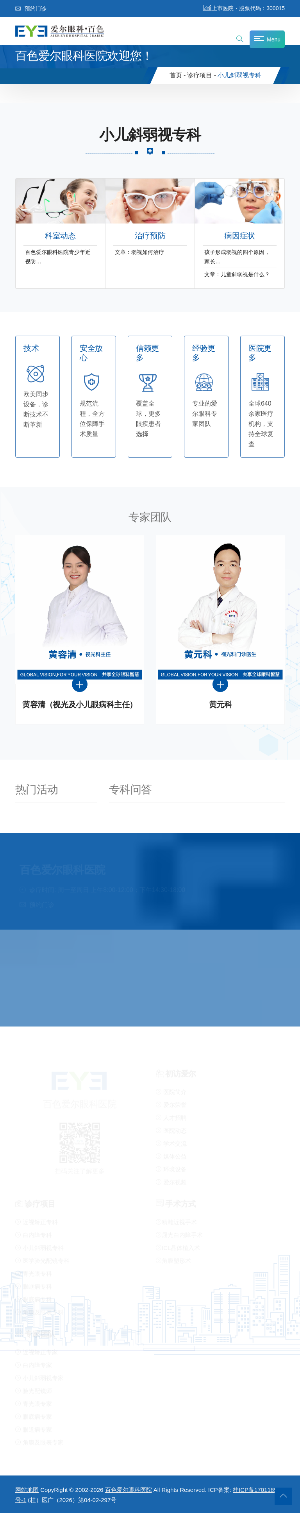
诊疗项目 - (201, 75)
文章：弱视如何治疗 (139, 252)
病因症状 (239, 236)
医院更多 (259, 353)
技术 (31, 348)
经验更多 (203, 353)
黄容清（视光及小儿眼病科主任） (79, 704)
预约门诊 (30, 8)
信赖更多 (147, 353)
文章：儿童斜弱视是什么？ (237, 274)
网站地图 (27, 1489)
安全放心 (91, 353)
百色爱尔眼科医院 (128, 1489)
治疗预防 (150, 236)
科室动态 (60, 236)
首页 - (178, 75)
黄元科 (220, 704)
